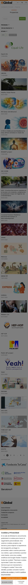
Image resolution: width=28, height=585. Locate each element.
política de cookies (7, 572)
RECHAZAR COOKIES (7, 582)
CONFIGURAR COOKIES (21, 582)
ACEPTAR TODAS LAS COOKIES (14, 578)
